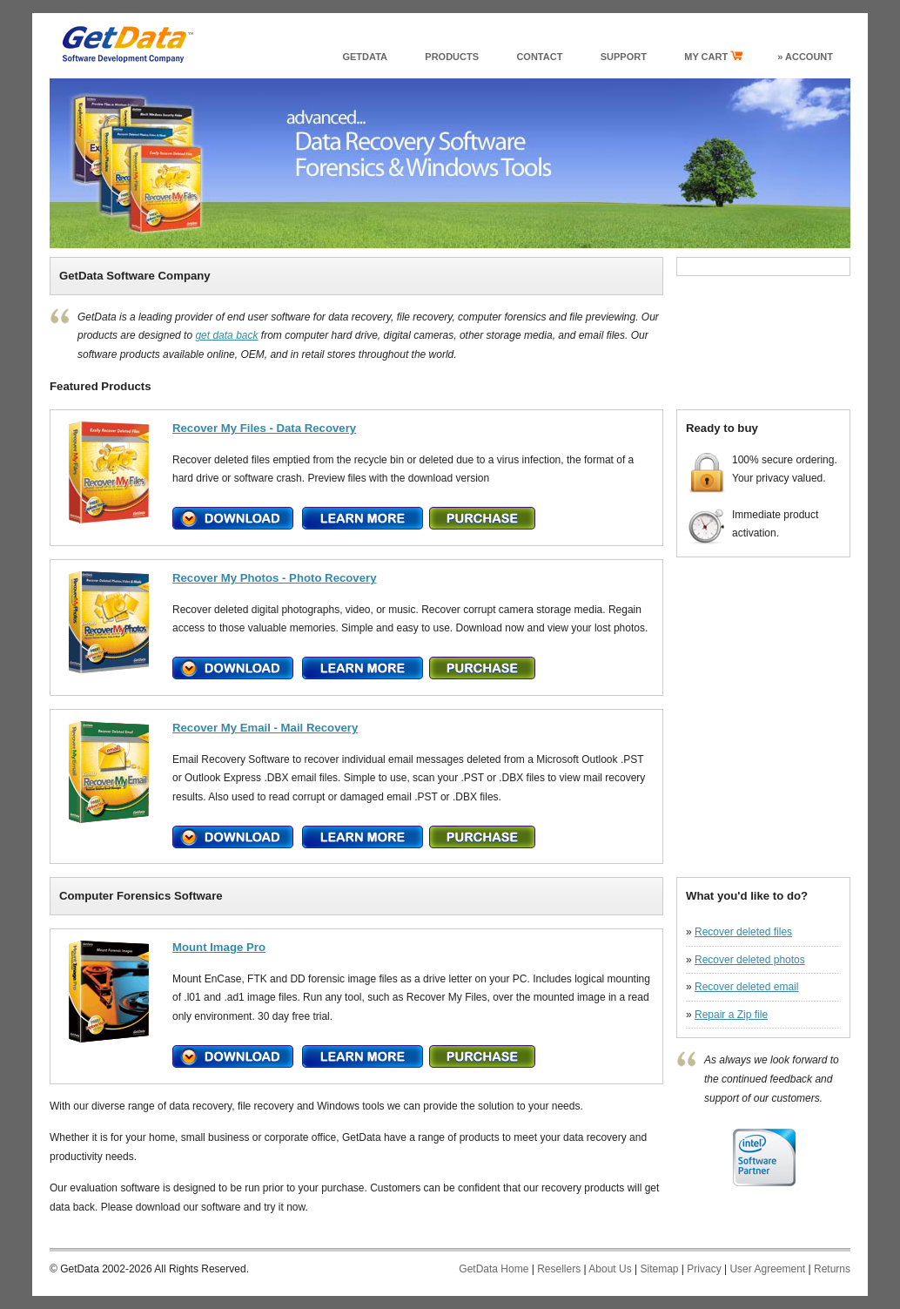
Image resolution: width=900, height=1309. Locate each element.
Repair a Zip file (731, 1015)
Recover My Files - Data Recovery (264, 428)
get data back (226, 335)
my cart (713, 56)
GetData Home (493, 1269)
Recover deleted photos (750, 960)
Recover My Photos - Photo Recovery (274, 577)
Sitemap (659, 1269)
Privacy (704, 1269)
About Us (609, 1269)
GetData (364, 56)
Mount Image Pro (218, 947)
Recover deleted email (746, 987)
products (452, 56)
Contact (539, 56)
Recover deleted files (743, 932)
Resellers (559, 1269)
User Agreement (767, 1269)
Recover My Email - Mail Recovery (265, 727)
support (624, 56)
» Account (805, 56)
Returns (832, 1269)
